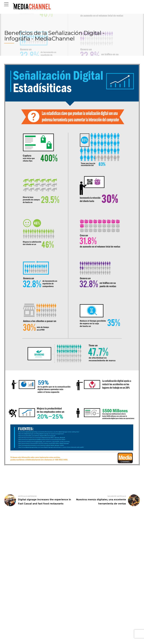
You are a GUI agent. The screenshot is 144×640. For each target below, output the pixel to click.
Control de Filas (45, 565)
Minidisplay (44, 572)
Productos (8, 561)
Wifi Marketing (45, 583)
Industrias (8, 565)
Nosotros (7, 569)
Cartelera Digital (46, 561)
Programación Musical (48, 576)
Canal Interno (45, 558)
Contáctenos (9, 572)
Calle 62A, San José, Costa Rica (17, 629)
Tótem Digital (45, 579)
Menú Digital (45, 569)
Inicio (6, 558)
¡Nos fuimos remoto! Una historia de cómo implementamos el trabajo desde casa (89, 585)
